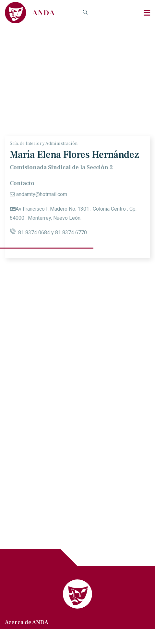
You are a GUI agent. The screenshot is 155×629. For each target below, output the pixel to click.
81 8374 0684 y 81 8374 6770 (48, 232)
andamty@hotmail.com (41, 194)
